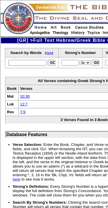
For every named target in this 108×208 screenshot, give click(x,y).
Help (49, 53)
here (16, 179)
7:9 (23, 112)
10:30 (25, 96)
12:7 (24, 104)
